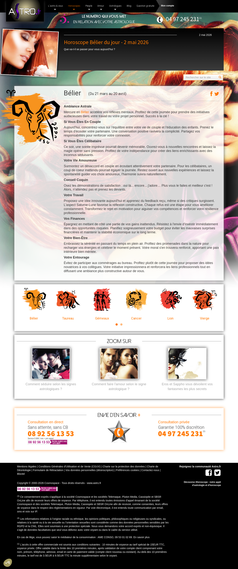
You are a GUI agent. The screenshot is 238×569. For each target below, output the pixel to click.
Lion (170, 304)
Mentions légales (26, 472)
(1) (200, 18)
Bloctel (21, 479)
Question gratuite (145, 5)
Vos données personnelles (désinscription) (89, 476)
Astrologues (115, 7)
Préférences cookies (127, 476)
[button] (7, 562)
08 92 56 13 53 (51, 439)
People (88, 7)
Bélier (85, 112)
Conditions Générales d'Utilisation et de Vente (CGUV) (69, 472)
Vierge (204, 304)
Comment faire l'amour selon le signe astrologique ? (119, 392)
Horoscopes (74, 7)
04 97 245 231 (182, 19)
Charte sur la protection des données (124, 472)
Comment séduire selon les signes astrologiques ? (51, 392)
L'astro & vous (55, 7)
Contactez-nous (150, 476)
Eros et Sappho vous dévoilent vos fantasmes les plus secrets (187, 392)
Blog (129, 5)
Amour (100, 7)
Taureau (67, 304)
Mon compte (167, 5)
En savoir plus (141, 543)
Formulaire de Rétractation (48, 476)
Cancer (136, 304)
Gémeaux (102, 304)
